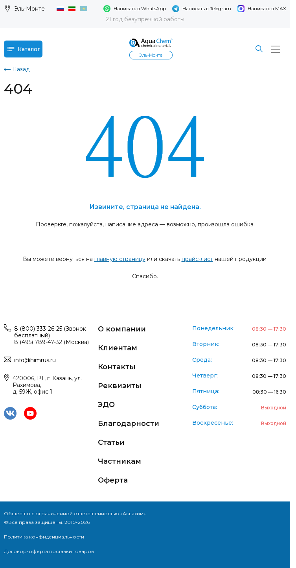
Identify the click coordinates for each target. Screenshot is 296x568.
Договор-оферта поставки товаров (49, 551)
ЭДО (106, 404)
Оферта (113, 480)
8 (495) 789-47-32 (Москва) (51, 342)
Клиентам (117, 348)
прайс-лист (197, 259)
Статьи (111, 442)
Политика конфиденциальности (44, 537)
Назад (17, 69)
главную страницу (119, 259)
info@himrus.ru (35, 360)
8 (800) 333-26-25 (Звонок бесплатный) (50, 332)
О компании (122, 329)
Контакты (117, 367)
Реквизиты (120, 385)
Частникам (119, 461)
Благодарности (128, 423)
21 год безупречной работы (145, 19)
